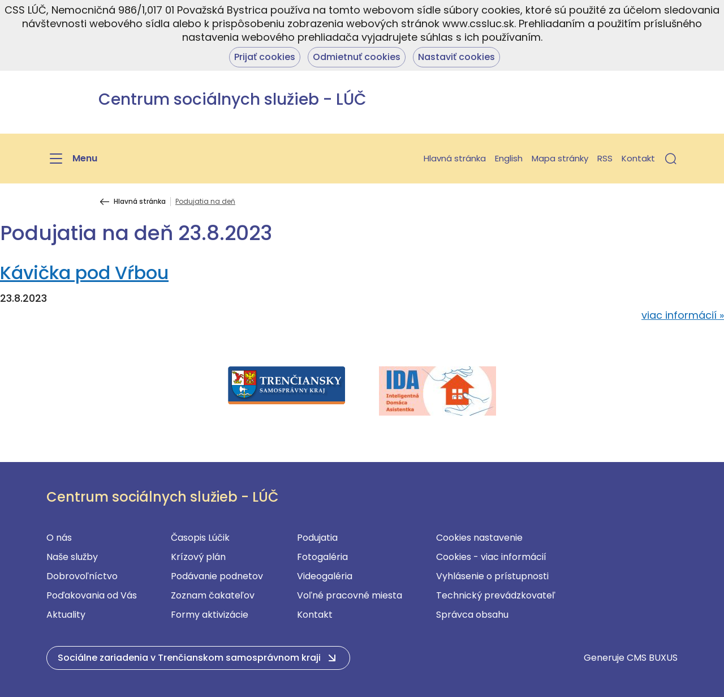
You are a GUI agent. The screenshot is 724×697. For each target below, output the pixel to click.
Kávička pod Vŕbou (84, 272)
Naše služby (72, 556)
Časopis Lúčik (200, 537)
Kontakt (638, 158)
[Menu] (71, 158)
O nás (59, 537)
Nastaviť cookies (456, 56)
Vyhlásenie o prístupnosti (492, 576)
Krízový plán (198, 556)
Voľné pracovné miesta (349, 595)
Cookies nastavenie (479, 537)
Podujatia (317, 537)
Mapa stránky (560, 158)
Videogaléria (324, 576)
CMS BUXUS (652, 657)
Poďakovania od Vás (91, 595)
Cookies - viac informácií (491, 556)
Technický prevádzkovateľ (495, 595)
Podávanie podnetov (217, 576)
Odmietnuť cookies (356, 56)
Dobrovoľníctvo (82, 576)
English (509, 158)
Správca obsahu (472, 614)
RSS (605, 158)
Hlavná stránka (455, 158)
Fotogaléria (322, 556)
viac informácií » (682, 315)
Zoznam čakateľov (213, 595)
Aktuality (65, 614)
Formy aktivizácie (209, 614)
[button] (671, 158)
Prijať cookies (264, 56)
